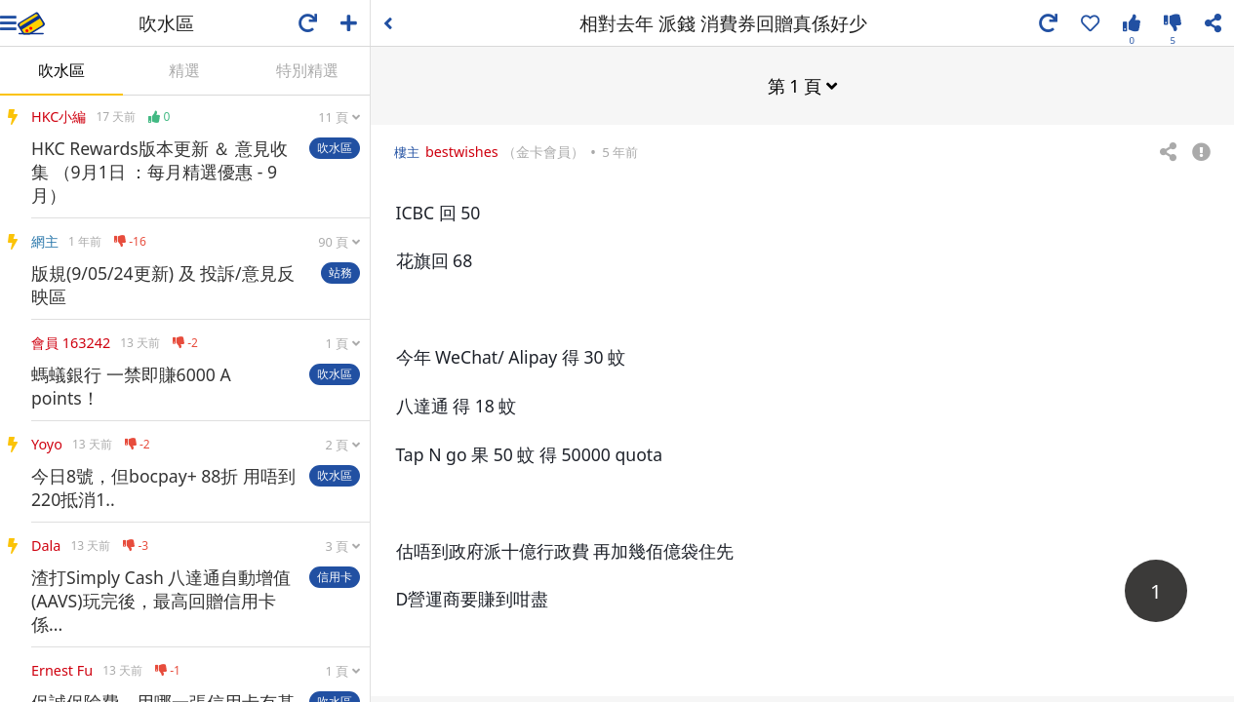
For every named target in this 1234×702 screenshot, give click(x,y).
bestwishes (461, 150)
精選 (184, 70)
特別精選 (307, 70)
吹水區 (61, 70)
